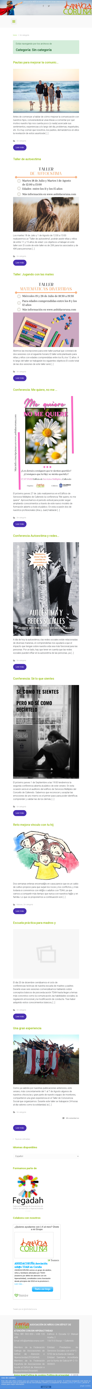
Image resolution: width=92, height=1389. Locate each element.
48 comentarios (72, 1118)
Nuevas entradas (22, 1139)
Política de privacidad (58, 1375)
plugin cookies (85, 1386)
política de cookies (75, 1383)
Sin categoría (21, 141)
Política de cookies (36, 1375)
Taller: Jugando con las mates (33, 274)
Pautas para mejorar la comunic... (35, 62)
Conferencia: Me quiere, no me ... (35, 389)
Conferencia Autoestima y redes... (36, 535)
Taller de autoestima (27, 159)
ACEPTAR (46, 1387)
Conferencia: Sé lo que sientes (33, 678)
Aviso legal (20, 1375)
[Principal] (14, 21)
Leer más (20, 147)
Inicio (15, 35)
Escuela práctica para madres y (34, 923)
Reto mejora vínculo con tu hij (33, 824)
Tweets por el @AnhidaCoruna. (25, 1309)
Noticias (20, 904)
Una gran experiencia (27, 1028)
